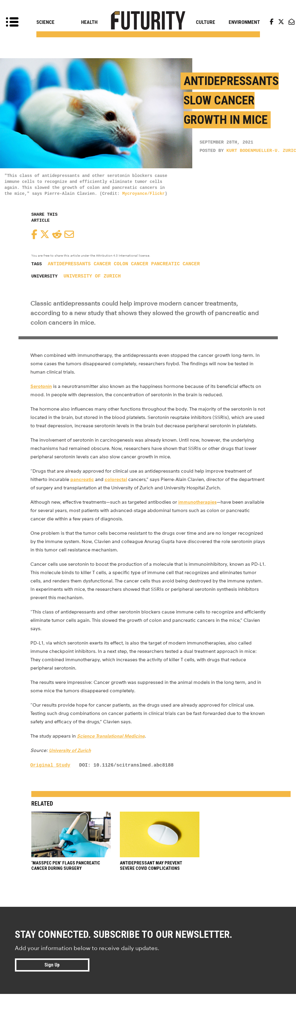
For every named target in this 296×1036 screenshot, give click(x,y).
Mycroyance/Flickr (143, 193)
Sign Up (52, 965)
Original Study (50, 765)
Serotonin (41, 386)
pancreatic (82, 479)
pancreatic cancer (175, 264)
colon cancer (131, 264)
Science (45, 22)
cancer (102, 264)
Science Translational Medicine (111, 736)
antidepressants (69, 264)
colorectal (116, 479)
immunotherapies (197, 502)
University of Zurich (92, 276)
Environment (244, 22)
